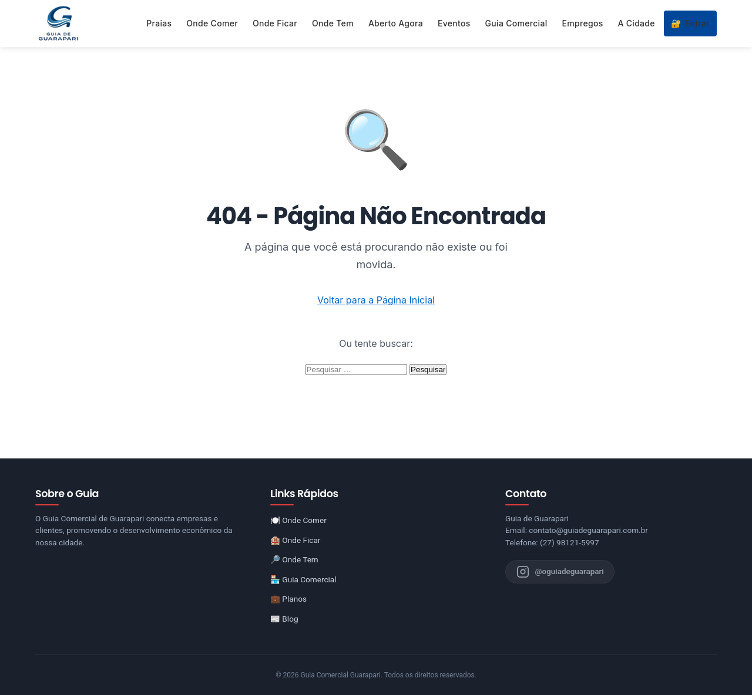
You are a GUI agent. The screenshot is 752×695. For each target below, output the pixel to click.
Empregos (582, 23)
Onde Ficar (275, 23)
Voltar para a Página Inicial (376, 300)
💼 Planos (288, 598)
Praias (159, 23)
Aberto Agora (395, 23)
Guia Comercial (516, 23)
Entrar (690, 23)
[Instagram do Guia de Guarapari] (560, 571)
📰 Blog (284, 618)
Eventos (454, 23)
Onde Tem (333, 23)
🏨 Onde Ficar (295, 540)
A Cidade (636, 23)
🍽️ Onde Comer (298, 520)
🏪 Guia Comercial (303, 579)
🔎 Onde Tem (294, 559)
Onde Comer (212, 23)
